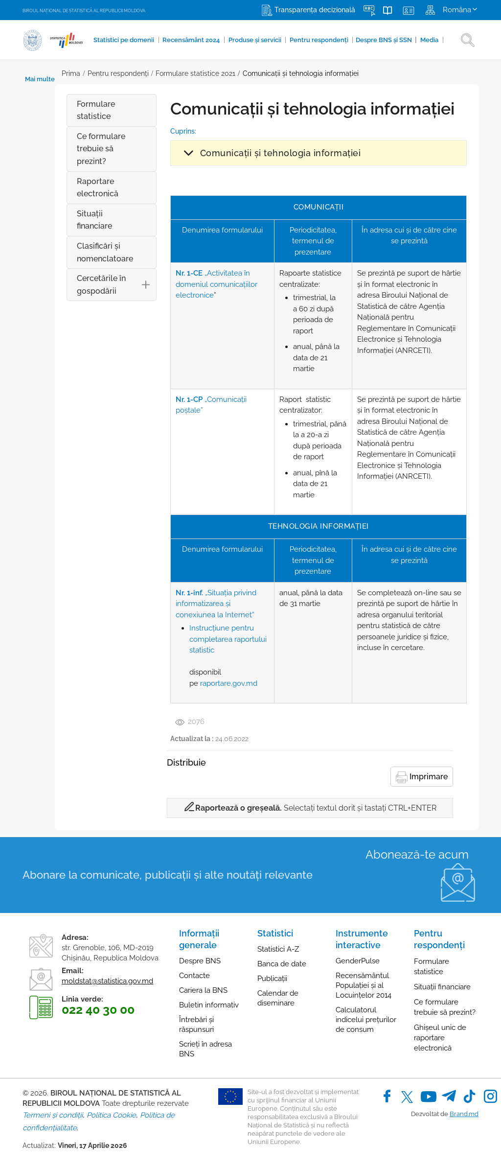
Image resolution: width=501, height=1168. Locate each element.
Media (397, 40)
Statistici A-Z (278, 949)
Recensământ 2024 (180, 40)
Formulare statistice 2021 (156, 73)
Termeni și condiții (53, 1115)
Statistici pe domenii (119, 40)
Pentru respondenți (296, 40)
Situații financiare (76, 213)
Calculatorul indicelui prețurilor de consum (366, 1019)
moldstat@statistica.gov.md (107, 981)
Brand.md (464, 1114)
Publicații (272, 978)
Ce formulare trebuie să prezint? (69, 149)
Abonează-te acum (417, 854)
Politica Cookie (111, 1115)
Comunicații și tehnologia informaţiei (261, 73)
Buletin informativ (209, 1005)
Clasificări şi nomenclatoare (73, 240)
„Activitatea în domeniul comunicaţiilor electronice (192, 284)
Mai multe (426, 40)
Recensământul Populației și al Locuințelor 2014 (363, 985)
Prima (32, 73)
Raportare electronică (65, 188)
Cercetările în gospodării (88, 272)
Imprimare (422, 777)
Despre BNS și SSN (356, 40)
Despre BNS (200, 961)
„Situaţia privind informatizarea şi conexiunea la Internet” (199, 603)
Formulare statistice (64, 110)
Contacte (194, 975)
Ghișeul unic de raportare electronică (440, 1037)
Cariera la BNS (203, 990)
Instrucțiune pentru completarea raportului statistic (203, 639)
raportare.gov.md (204, 683)
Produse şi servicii (238, 40)
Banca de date (281, 963)
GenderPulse (358, 961)
